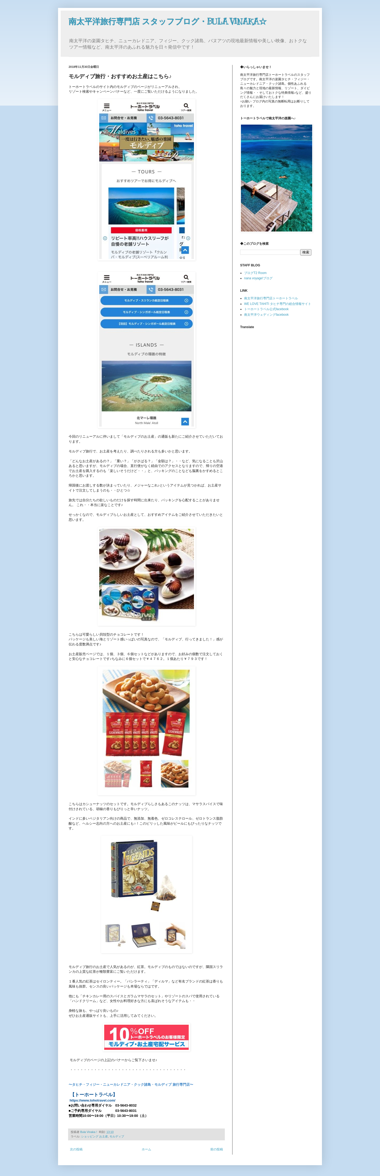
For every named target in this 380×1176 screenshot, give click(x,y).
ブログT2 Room (255, 273)
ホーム (146, 1149)
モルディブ (117, 1136)
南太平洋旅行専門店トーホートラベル (271, 298)
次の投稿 (76, 1149)
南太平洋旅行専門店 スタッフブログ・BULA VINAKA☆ (168, 22)
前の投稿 (216, 1149)
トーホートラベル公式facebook (266, 309)
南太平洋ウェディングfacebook (266, 315)
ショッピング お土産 (94, 1136)
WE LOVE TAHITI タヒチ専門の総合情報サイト (277, 304)
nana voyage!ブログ (258, 278)
